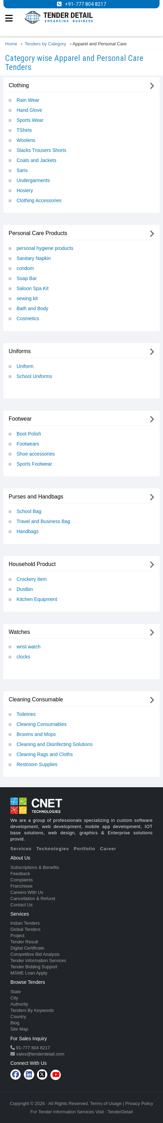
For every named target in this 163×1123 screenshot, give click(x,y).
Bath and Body (32, 308)
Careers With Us (26, 892)
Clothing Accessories (39, 200)
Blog (14, 1022)
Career (108, 848)
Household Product (32, 564)
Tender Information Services (38, 960)
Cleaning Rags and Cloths (45, 754)
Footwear (20, 419)
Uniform (25, 366)
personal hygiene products (45, 248)
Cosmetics (28, 318)
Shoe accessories (36, 454)
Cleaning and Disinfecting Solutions (55, 744)
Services (21, 848)
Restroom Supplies (37, 764)
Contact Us (21, 904)
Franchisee (21, 886)
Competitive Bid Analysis (34, 954)
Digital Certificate (27, 948)
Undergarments (33, 180)
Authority (19, 1004)
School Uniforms (34, 376)
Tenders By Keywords (32, 1010)
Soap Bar (27, 278)
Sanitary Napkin (34, 258)
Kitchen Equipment (37, 599)
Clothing (19, 85)
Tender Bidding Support (33, 966)
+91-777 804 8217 (85, 4)
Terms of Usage (106, 1103)
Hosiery (25, 190)
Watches (19, 632)
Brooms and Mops (36, 734)
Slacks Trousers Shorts (41, 150)
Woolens (26, 140)
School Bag (29, 511)
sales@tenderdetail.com (39, 1054)
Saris (22, 170)
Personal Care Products (38, 233)
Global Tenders (25, 929)
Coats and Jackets (36, 160)
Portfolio (84, 848)
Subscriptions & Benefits (34, 867)
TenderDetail (120, 1111)
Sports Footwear (34, 464)
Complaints (21, 879)
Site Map (19, 1029)
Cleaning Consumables (42, 724)
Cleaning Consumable (36, 699)
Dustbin (25, 589)
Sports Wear (30, 120)
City (14, 997)
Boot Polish (29, 434)
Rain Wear (28, 100)
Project (17, 935)
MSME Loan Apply (28, 973)
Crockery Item (32, 579)
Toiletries (26, 714)
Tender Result (24, 941)
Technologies (52, 848)
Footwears (28, 444)
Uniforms (20, 351)
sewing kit (27, 298)
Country (18, 1016)
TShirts (24, 130)
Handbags (28, 531)
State (15, 991)
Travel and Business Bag (43, 521)
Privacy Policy (139, 1103)
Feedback (20, 873)
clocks (23, 656)
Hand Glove (29, 110)
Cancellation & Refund (32, 898)
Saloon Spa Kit (33, 288)
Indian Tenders (25, 923)
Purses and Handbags (36, 497)
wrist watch (28, 646)
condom (25, 268)
